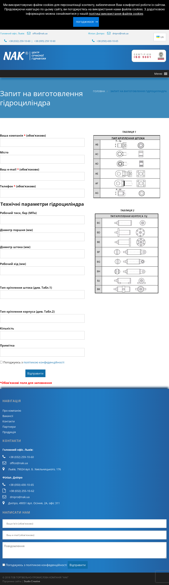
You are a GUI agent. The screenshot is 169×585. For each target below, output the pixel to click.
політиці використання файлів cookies (116, 14)
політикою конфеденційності (43, 362)
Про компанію (11, 410)
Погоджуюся (85, 21)
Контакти (8, 421)
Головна (99, 91)
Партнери (9, 427)
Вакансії (7, 416)
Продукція (9, 432)
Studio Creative (32, 581)
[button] (158, 74)
